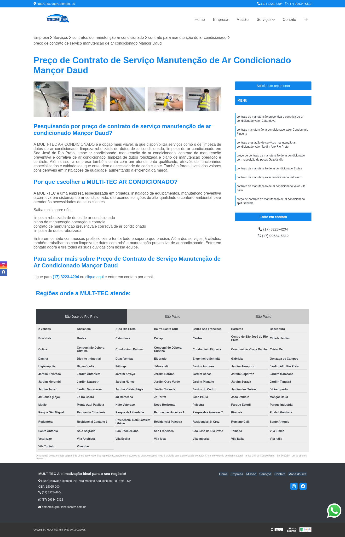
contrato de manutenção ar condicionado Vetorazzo (269, 179)
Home (200, 19)
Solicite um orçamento (273, 86)
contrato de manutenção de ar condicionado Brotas (269, 170)
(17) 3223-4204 (270, 4)
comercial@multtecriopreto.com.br (62, 507)
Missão (242, 19)
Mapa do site (297, 474)
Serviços (264, 19)
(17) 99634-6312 (298, 4)
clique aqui (94, 277)
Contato (289, 19)
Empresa (220, 19)
